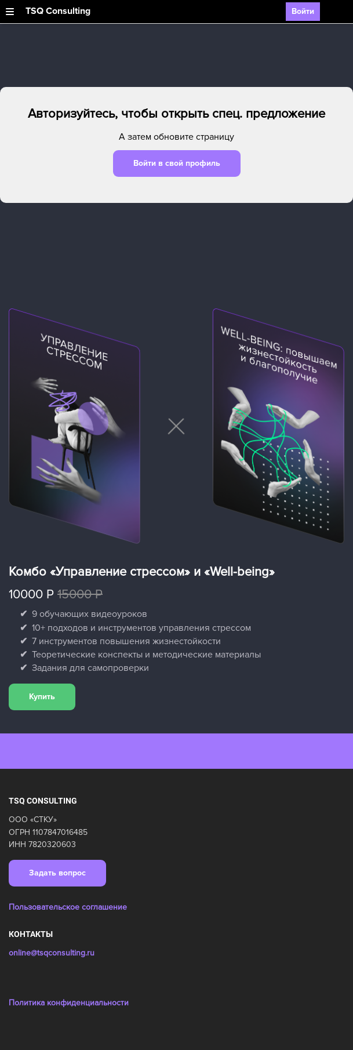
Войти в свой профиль (176, 163)
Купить (42, 697)
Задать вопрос (57, 873)
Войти (303, 11)
